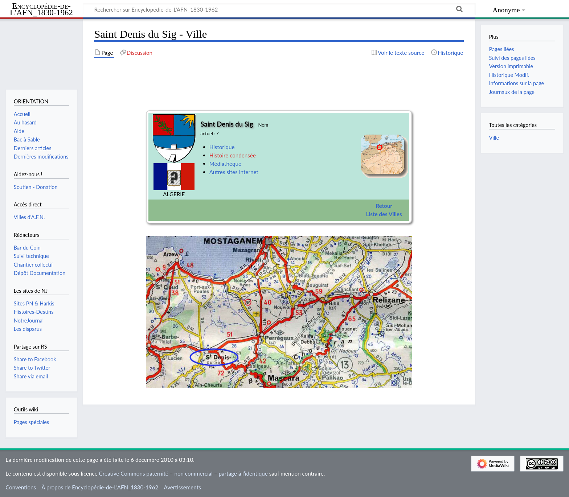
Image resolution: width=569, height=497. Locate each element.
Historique (222, 147)
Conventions (20, 487)
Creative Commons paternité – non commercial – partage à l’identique (183, 473)
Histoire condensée (232, 155)
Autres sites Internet (233, 172)
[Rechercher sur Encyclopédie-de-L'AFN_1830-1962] (279, 9)
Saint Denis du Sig (226, 124)
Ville (494, 138)
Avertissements (182, 487)
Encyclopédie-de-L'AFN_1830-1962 (41, 9)
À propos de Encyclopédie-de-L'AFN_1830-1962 (99, 487)
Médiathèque (225, 163)
